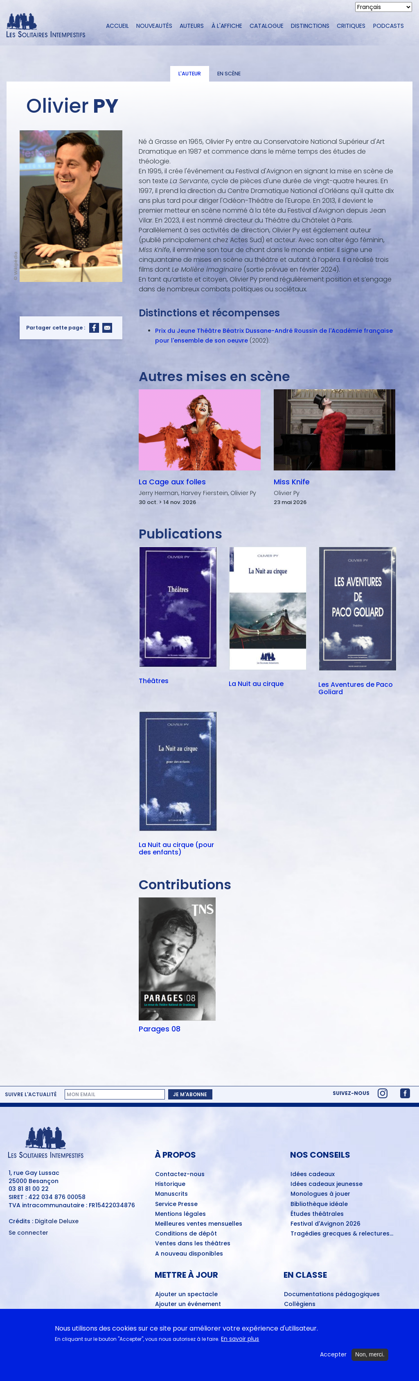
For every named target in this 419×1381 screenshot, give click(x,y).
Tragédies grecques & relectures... (342, 1234)
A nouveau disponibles (189, 1254)
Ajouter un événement (188, 1304)
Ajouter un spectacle (186, 1294)
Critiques (351, 26)
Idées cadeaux (313, 1174)
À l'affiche (227, 26)
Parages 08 (159, 1029)
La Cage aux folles (172, 482)
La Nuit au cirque (256, 684)
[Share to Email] (107, 328)
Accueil (117, 26)
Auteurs (192, 26)
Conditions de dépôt (186, 1234)
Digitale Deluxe (57, 1221)
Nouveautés (154, 26)
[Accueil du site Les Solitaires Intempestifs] (49, 26)
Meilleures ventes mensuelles (198, 1224)
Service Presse (176, 1204)
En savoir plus (240, 1339)
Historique (170, 1184)
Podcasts (388, 26)
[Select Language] (383, 7)
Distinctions (310, 26)
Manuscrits (171, 1194)
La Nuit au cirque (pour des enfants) (176, 848)
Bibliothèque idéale (319, 1204)
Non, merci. (370, 1354)
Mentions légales (180, 1214)
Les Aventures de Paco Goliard (355, 688)
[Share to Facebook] (94, 328)
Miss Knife (292, 482)
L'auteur (189, 73)
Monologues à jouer (320, 1194)
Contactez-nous (180, 1174)
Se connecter (28, 1232)
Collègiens (299, 1304)
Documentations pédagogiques (332, 1294)
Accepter (333, 1354)
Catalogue (267, 26)
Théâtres (154, 681)
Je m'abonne (190, 1094)
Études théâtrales (317, 1214)
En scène (229, 73)
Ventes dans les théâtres (192, 1243)
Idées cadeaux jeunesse (327, 1184)
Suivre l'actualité (30, 1094)
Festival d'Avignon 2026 (325, 1224)
